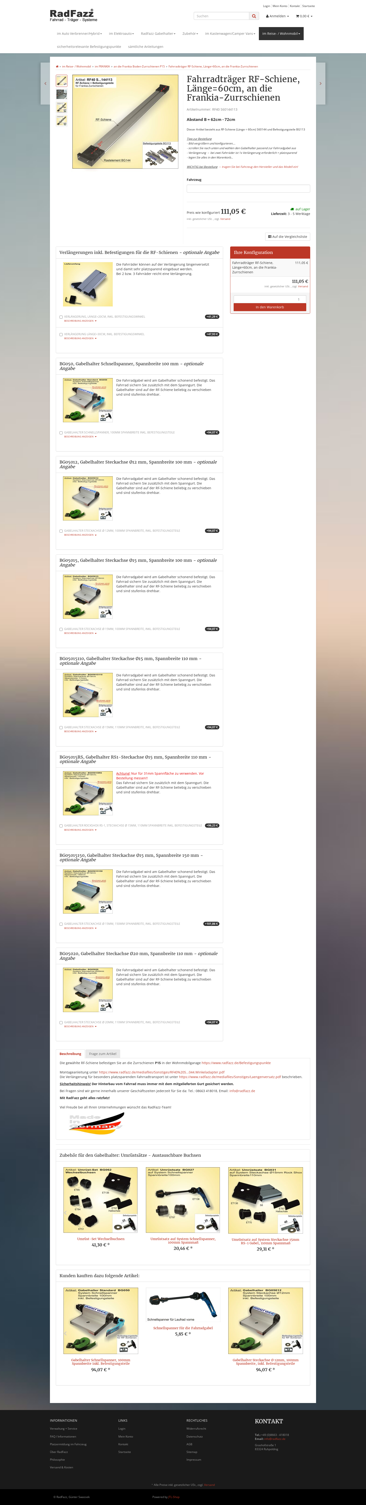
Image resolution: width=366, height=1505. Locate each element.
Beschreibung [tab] (70, 1053)
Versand (225, 219)
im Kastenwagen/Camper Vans (230, 33)
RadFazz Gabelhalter (158, 33)
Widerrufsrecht (196, 1429)
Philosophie (57, 1460)
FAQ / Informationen (63, 1436)
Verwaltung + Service (63, 1429)
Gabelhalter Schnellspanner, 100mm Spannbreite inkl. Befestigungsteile (139, 434)
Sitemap (192, 1452)
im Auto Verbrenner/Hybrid (79, 33)
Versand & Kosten (61, 1467)
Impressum (194, 1460)
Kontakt (295, 6)
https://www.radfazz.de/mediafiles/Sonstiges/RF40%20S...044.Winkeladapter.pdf (162, 1072)
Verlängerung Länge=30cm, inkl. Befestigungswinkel (139, 336)
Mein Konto (280, 6)
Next (300, 1213)
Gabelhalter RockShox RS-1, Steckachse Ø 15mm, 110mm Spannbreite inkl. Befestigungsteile (139, 827)
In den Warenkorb (270, 307)
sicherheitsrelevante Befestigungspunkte (89, 46)
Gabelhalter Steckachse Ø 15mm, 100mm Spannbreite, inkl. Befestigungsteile (139, 631)
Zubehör (190, 33)
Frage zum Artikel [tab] (102, 1053)
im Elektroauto (121, 33)
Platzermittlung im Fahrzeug (68, 1444)
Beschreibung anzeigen (80, 320)
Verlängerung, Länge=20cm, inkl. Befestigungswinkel (139, 318)
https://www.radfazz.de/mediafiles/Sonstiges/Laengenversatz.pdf (230, 1077)
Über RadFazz (59, 1452)
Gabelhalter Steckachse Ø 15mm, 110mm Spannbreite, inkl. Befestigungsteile (139, 729)
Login (266, 6)
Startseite (308, 6)
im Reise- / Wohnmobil (281, 33)
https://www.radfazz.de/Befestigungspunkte (236, 1063)
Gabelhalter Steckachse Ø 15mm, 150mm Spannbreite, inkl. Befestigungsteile (139, 925)
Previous (65, 1213)
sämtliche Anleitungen (145, 46)
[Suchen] (221, 16)
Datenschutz (195, 1436)
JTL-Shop (173, 1497)
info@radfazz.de (242, 1091)
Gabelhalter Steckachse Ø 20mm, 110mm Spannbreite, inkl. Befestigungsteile (139, 1024)
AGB (189, 1444)
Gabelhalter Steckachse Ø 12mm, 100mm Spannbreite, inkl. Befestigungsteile (139, 532)
